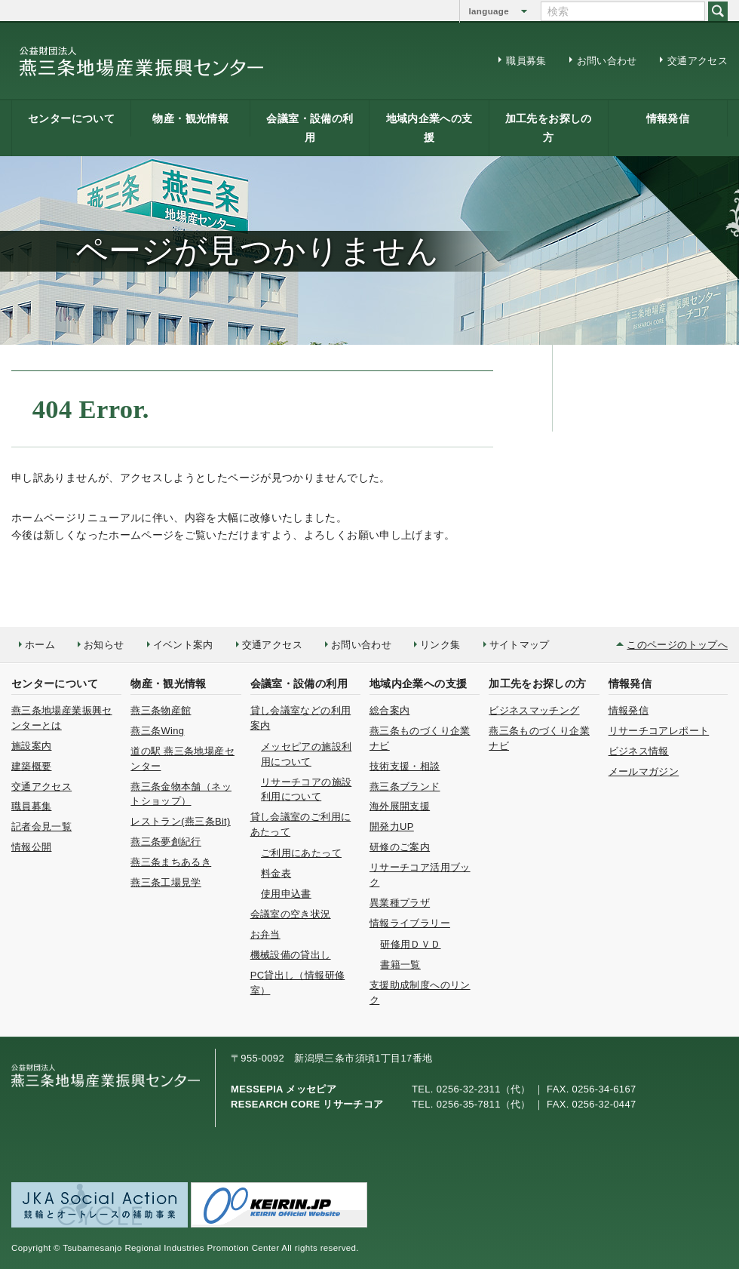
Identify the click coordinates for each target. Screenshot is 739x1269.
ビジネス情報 (639, 751)
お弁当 (265, 934)
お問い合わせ (607, 60)
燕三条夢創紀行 (165, 841)
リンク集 (440, 644)
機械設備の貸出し (290, 954)
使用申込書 (286, 893)
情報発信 (667, 118)
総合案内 (389, 710)
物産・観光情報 (190, 118)
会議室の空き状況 (290, 914)
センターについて (71, 118)
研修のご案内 (400, 847)
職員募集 (526, 60)
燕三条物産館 (160, 710)
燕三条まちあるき (170, 862)
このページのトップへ (677, 644)
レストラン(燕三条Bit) (180, 821)
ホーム (40, 644)
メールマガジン (644, 771)
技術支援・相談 (405, 766)
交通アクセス (697, 60)
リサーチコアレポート (659, 730)
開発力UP (392, 826)
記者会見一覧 (41, 826)
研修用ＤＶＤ (410, 944)
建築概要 (31, 766)
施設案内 (31, 745)
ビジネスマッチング (534, 710)
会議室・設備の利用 (309, 127)
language (489, 11)
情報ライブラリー (410, 923)
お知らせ (104, 644)
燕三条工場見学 (165, 882)
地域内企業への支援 (429, 127)
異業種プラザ (400, 902)
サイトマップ (519, 644)
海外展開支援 (400, 806)
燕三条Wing (157, 730)
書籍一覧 (400, 964)
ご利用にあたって (301, 853)
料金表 (276, 873)
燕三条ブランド (405, 786)
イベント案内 (183, 644)
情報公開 (31, 847)
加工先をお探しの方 (548, 127)
